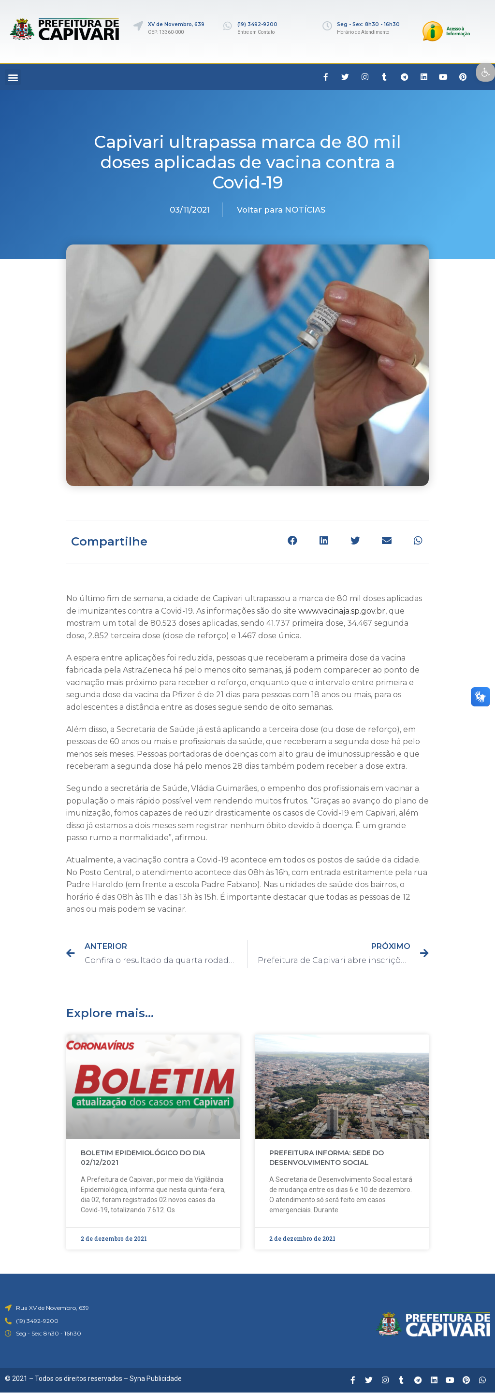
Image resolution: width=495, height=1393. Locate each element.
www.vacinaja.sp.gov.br (341, 611)
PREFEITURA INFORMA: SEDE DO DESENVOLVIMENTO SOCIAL (326, 1158)
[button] (13, 77)
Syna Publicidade (156, 1378)
